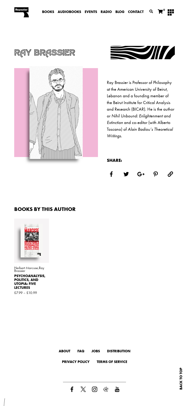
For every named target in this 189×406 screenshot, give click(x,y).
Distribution (118, 351)
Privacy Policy (76, 361)
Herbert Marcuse (26, 268)
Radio (106, 11)
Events (91, 11)
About (64, 351)
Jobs (95, 351)
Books (48, 11)
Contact (136, 11)
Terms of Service (112, 361)
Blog (119, 11)
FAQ (80, 351)
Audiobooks (69, 11)
